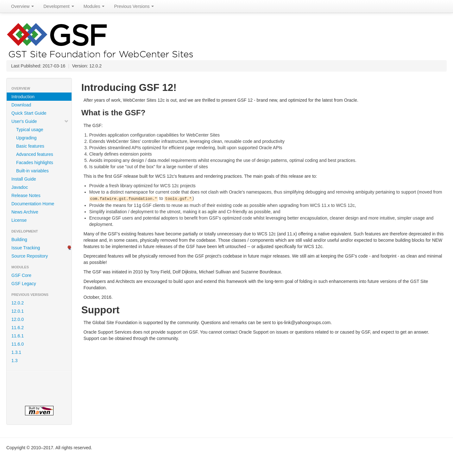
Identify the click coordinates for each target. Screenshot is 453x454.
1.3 (14, 360)
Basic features (30, 146)
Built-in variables (32, 170)
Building (19, 239)
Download (21, 104)
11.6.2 (17, 327)
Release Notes (26, 195)
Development (58, 6)
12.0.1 (17, 311)
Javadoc (19, 187)
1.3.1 (16, 352)
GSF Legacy (23, 283)
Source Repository (29, 256)
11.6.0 (17, 344)
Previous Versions (134, 6)
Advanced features (34, 154)
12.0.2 (17, 302)
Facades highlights (34, 162)
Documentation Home (32, 203)
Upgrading (26, 137)
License (19, 220)
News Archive (24, 211)
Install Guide (23, 179)
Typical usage (29, 129)
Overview (22, 6)
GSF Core (21, 275)
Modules (94, 6)
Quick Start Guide (29, 113)
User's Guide (40, 121)
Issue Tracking (25, 247)
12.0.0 (17, 319)
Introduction (23, 96)
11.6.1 (17, 335)
